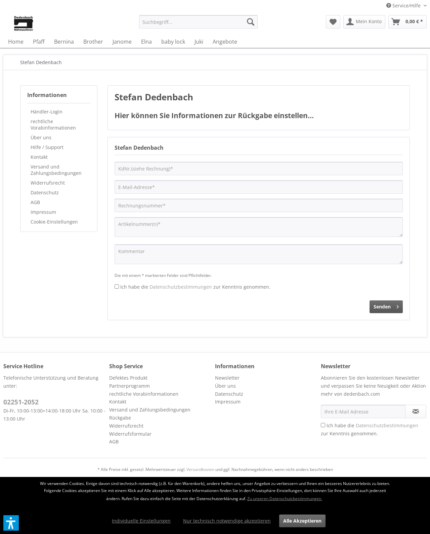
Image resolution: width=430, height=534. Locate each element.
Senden (386, 305)
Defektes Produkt (128, 378)
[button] (11, 523)
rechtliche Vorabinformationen (53, 124)
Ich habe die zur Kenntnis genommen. (195, 287)
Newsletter (227, 378)
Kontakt (39, 157)
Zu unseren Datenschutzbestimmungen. (284, 498)
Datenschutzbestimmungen (180, 287)
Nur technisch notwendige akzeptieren (227, 521)
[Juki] (199, 41)
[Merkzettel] (333, 22)
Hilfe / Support (47, 147)
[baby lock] (173, 41)
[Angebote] (225, 41)
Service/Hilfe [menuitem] (404, 5)
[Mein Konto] (364, 22)
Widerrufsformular (130, 434)
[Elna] (146, 41)
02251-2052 (21, 402)
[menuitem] (198, 22)
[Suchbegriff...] (198, 22)
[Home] (15, 41)
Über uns (41, 137)
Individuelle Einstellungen (141, 521)
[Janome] (122, 41)
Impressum (43, 212)
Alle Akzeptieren (302, 521)
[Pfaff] (38, 41)
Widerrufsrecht (48, 183)
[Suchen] (251, 22)
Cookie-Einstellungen (54, 222)
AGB (35, 202)
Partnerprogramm (129, 386)
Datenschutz (45, 192)
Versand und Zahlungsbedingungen (56, 169)
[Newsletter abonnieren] (415, 411)
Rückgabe (120, 418)
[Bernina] (64, 41)
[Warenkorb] (407, 22)
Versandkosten (200, 469)
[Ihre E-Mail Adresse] (363, 411)
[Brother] (93, 41)
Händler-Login (46, 111)
